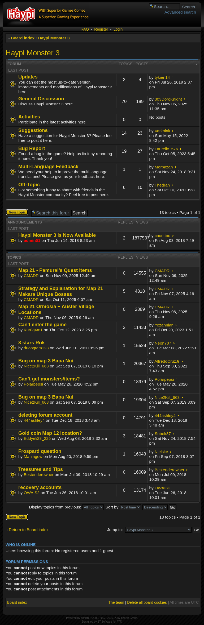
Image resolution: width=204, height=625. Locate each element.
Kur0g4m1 (33, 330)
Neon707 (163, 343)
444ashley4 (34, 420)
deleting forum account (45, 415)
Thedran (162, 185)
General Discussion (41, 98)
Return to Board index (29, 529)
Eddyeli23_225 (37, 438)
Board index (22, 38)
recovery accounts (40, 487)
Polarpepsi (33, 384)
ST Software (104, 621)
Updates (28, 77)
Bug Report (31, 148)
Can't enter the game (42, 324)
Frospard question (39, 451)
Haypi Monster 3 (54, 38)
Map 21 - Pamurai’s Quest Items (55, 270)
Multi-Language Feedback (48, 166)
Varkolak (162, 131)
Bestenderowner (39, 474)
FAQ (85, 29)
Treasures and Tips (40, 469)
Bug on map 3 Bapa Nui (45, 360)
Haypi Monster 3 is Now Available (57, 235)
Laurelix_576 (166, 149)
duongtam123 (36, 348)
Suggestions (33, 130)
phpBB (85, 617)
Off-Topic (29, 184)
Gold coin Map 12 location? (50, 433)
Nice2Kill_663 (36, 366)
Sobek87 (163, 433)
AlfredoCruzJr (166, 361)
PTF (118, 621)
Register (101, 29)
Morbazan (164, 167)
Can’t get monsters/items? (49, 379)
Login (118, 29)
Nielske (161, 451)
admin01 (32, 240)
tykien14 (162, 77)
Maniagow (33, 456)
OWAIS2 (32, 492)
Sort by (123, 507)
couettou (162, 235)
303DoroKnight (168, 99)
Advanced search (180, 12)
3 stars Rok (31, 342)
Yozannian (164, 325)
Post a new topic (17, 212)
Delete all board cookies (147, 602)
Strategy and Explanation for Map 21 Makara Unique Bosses (60, 291)
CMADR (31, 275)
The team (116, 602)
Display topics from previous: (66, 507)
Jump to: (115, 529)
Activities (29, 116)
